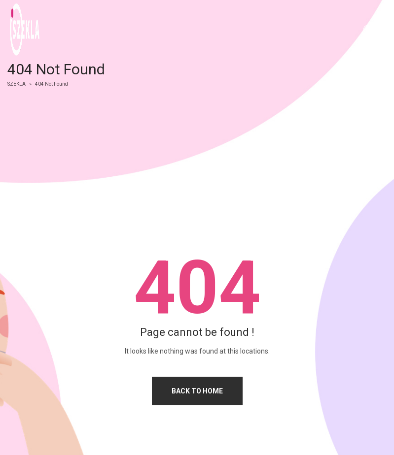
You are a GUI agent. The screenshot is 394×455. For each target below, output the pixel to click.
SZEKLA (16, 84)
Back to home (197, 391)
